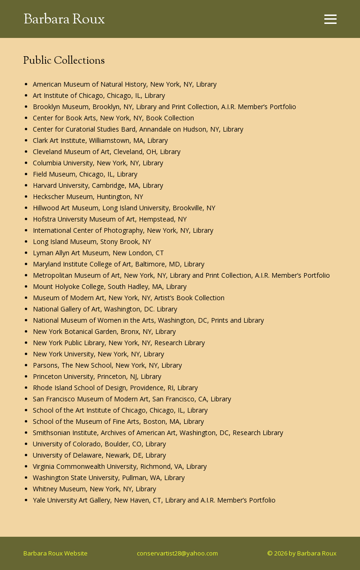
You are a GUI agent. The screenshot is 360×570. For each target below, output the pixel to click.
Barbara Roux (64, 20)
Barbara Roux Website (55, 553)
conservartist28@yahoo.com (177, 553)
